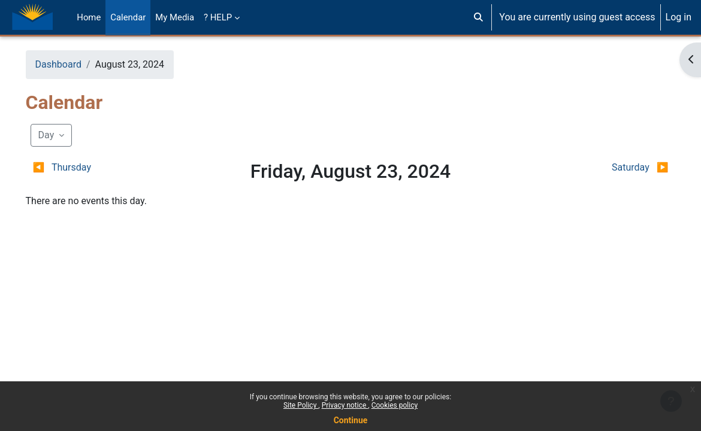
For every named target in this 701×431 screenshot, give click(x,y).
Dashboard (75, 64)
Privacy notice (345, 405)
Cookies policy (394, 405)
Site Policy (300, 405)
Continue (351, 420)
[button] (478, 17)
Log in (678, 17)
